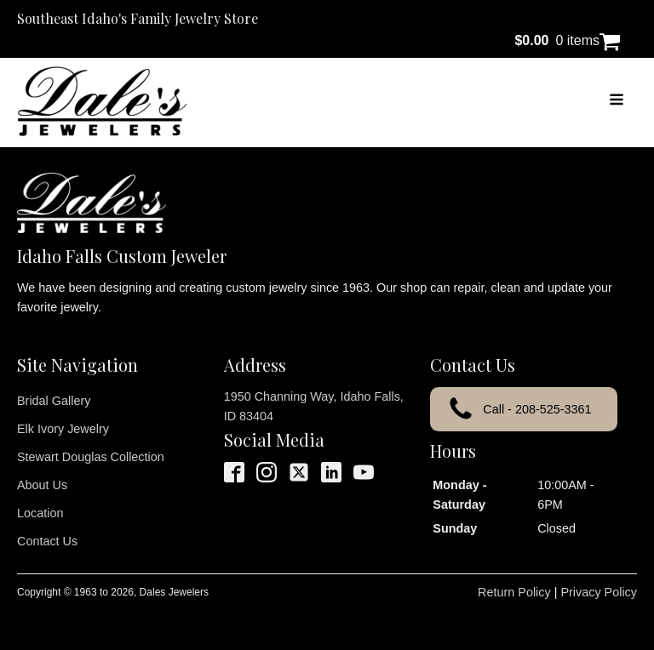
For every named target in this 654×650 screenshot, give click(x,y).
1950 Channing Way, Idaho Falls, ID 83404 (314, 406)
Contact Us (47, 541)
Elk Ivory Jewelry (63, 429)
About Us (42, 485)
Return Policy (514, 592)
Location (40, 513)
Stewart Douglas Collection (90, 457)
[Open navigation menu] (616, 101)
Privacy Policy (598, 592)
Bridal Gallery (53, 401)
